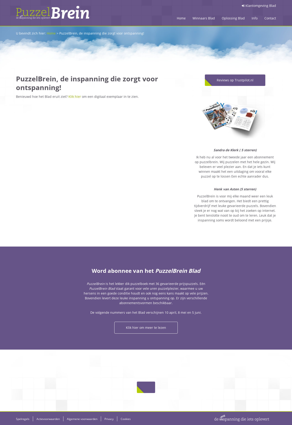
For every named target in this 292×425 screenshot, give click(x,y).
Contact (270, 18)
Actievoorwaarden (48, 419)
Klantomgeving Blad (259, 5)
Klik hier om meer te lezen (146, 327)
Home (181, 18)
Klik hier (74, 96)
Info (255, 18)
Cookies (126, 419)
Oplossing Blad (233, 18)
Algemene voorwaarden (82, 419)
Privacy (109, 419)
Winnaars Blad (204, 18)
